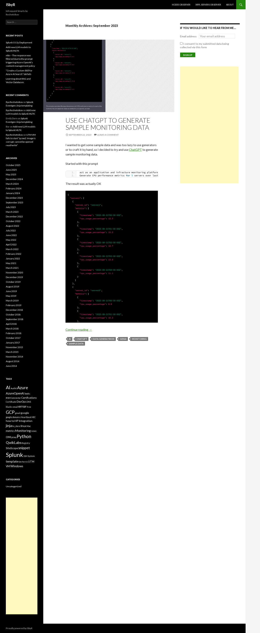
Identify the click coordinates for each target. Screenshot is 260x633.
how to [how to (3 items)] (10, 420)
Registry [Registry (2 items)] (26, 443)
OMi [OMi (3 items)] (8, 437)
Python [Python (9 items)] (24, 436)
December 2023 (14, 197)
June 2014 (11, 365)
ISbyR (10, 5)
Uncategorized (13, 486)
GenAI (123, 339)
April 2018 (11, 323)
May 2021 (11, 263)
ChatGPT (135, 149)
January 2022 (13, 258)
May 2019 (11, 295)
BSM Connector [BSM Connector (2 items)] (13, 398)
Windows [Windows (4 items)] (16, 466)
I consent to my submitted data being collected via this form (204, 45)
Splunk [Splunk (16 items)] (14, 454)
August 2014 (12, 361)
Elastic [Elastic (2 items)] (9, 407)
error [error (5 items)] (22, 406)
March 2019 (12, 300)
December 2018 (14, 309)
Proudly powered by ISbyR (19, 628)
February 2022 (13, 253)
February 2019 (13, 305)
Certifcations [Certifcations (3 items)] (29, 397)
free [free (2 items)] (29, 407)
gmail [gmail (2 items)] (17, 413)
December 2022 (14, 216)
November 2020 (14, 272)
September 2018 (14, 319)
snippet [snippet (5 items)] (24, 448)
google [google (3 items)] (25, 412)
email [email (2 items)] (15, 407)
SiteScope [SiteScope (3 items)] (12, 448)
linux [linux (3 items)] (23, 426)
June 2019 (11, 291)
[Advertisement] (209, 125)
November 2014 (14, 356)
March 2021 (12, 267)
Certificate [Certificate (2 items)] (11, 401)
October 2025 (13, 165)
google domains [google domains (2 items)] (13, 417)
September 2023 (14, 202)
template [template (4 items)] (12, 461)
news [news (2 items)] (33, 431)
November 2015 (14, 347)
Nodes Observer (181, 4)
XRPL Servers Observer (208, 4)
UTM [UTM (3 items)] (31, 461)
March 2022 (12, 249)
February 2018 (13, 333)
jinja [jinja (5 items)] (9, 425)
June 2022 (11, 235)
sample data (76, 343)
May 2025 (11, 174)
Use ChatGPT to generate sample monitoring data (107, 123)
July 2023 (11, 207)
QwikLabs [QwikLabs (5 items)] (13, 442)
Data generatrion (103, 339)
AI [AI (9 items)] (8, 387)
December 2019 (14, 277)
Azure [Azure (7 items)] (22, 387)
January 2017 (13, 342)
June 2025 (11, 169)
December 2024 (14, 179)
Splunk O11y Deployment (19, 42)
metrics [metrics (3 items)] (10, 430)
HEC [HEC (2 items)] (34, 417)
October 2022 (13, 221)
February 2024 (13, 188)
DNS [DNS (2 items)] (29, 401)
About (230, 4)
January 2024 (13, 193)
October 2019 (13, 281)
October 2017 (13, 337)
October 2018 (13, 314)
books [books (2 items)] (27, 393)
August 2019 (12, 286)
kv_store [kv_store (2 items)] (16, 426)
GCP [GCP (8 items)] (10, 412)
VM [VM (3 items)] (8, 466)
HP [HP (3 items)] (16, 420)
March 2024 (12, 183)
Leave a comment (108, 134)
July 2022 (11, 230)
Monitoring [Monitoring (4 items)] (23, 430)
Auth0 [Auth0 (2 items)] (14, 388)
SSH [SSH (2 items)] (25, 456)
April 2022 (11, 244)
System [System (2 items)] (31, 456)
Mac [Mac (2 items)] (29, 426)
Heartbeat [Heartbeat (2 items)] (26, 417)
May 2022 (11, 239)
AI (70, 339)
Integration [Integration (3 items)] (25, 420)
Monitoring (139, 339)
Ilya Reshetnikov (14, 102)
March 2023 (12, 211)
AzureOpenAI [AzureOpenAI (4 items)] (15, 393)
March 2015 (12, 351)
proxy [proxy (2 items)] (13, 437)
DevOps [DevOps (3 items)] (21, 401)
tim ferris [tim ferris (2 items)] (23, 461)
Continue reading (78, 329)
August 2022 (12, 225)
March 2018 (12, 328)
